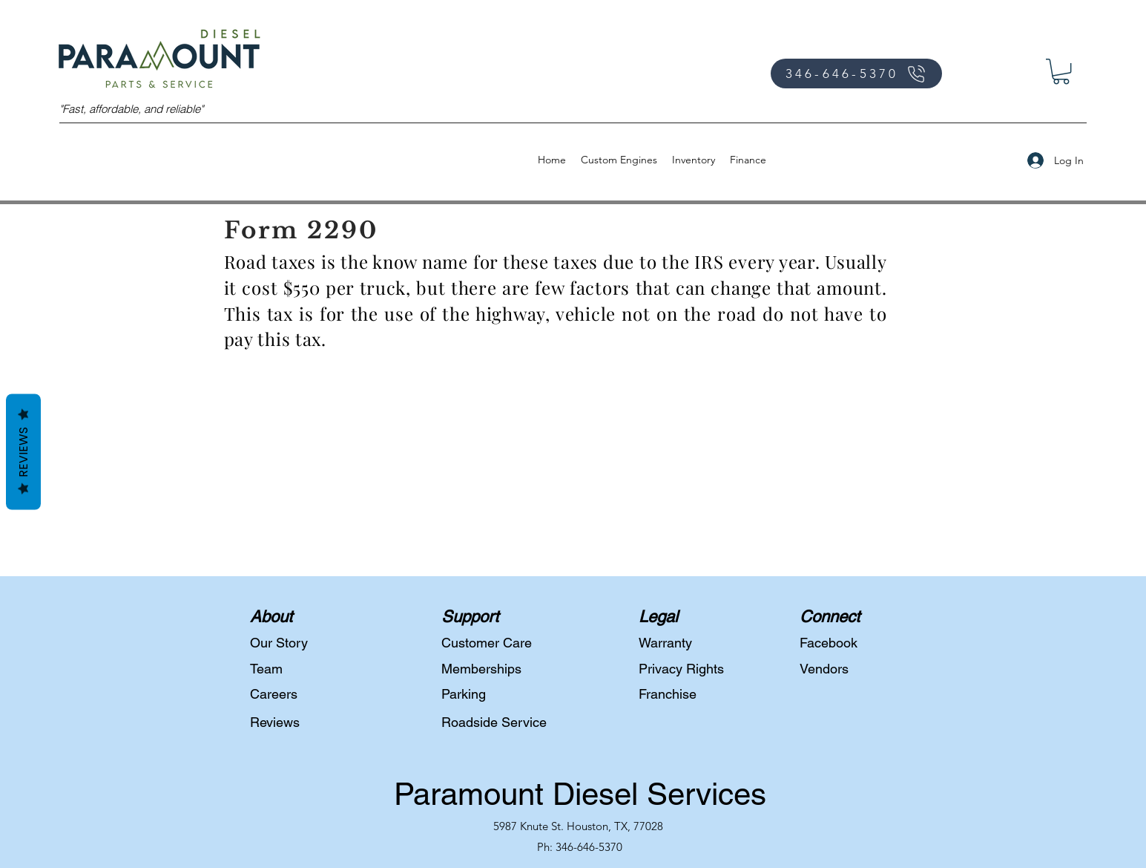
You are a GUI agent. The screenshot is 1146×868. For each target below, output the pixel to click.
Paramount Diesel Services (580, 794)
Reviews (23, 451)
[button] (1061, 71)
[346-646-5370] (856, 73)
